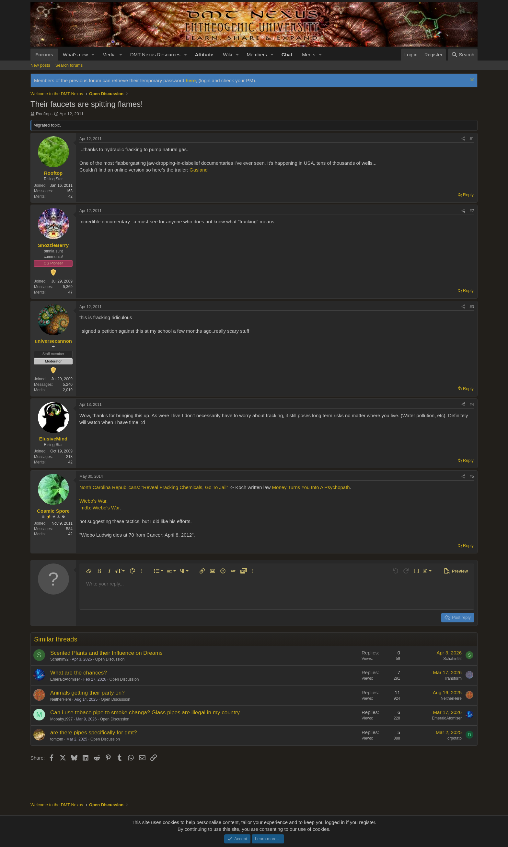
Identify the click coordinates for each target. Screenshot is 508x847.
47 (70, 292)
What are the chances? (78, 673)
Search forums (69, 65)
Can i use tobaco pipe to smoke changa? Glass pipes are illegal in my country (145, 712)
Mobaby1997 (61, 719)
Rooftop (43, 113)
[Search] (463, 55)
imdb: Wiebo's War (99, 507)
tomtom (56, 739)
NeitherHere (60, 699)
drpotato (454, 738)
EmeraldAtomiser (65, 679)
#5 (472, 476)
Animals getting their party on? (87, 693)
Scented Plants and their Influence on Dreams (106, 653)
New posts (40, 65)
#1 (472, 139)
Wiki (227, 54)
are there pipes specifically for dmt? (93, 733)
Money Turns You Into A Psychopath (311, 487)
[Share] (463, 139)
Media (109, 54)
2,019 (68, 390)
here (191, 80)
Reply (468, 194)
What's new (75, 54)
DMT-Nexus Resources (155, 54)
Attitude (204, 54)
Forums (44, 54)
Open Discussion (110, 659)
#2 (472, 210)
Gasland (198, 170)
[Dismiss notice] (471, 80)
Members (257, 54)
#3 (472, 307)
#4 (472, 404)
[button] (93, 55)
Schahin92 (59, 659)
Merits (308, 54)
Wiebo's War (92, 501)
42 (70, 196)
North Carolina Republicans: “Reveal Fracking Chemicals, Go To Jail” (153, 487)
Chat (287, 54)
